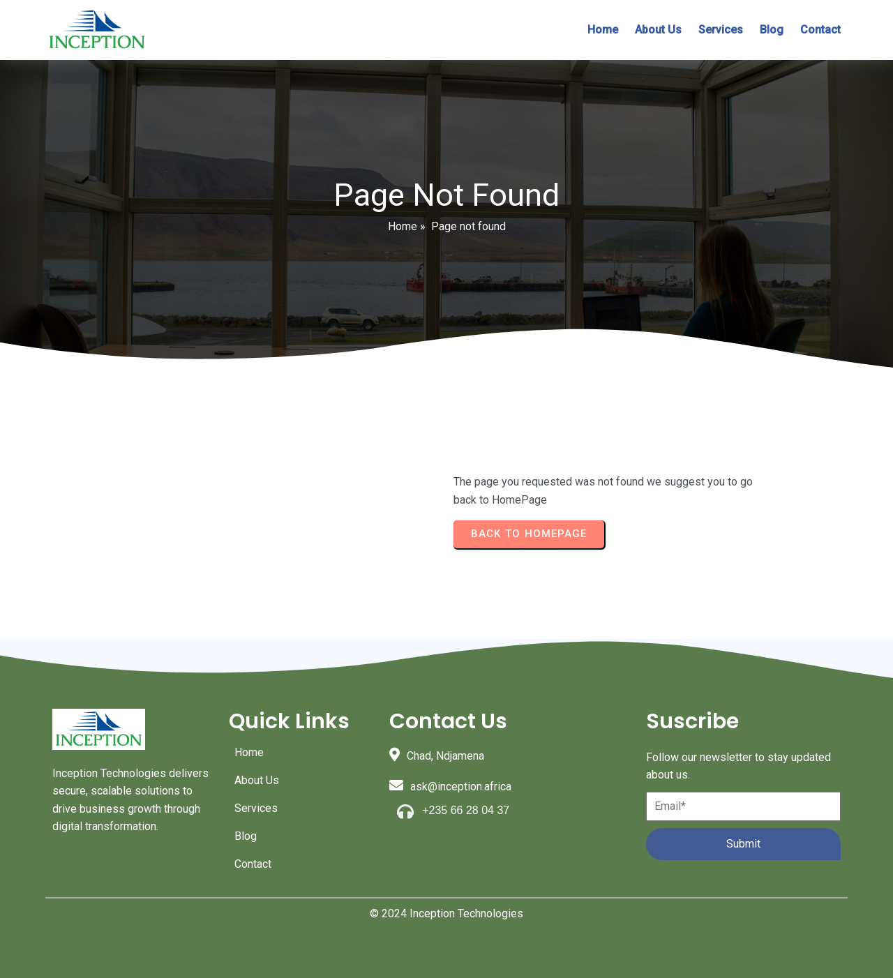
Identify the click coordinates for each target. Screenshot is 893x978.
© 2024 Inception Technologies (446, 913)
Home (402, 226)
